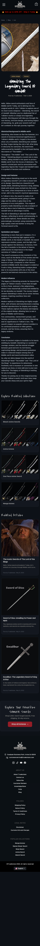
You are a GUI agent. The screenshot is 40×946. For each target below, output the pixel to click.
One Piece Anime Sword (12, 478)
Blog (9, 20)
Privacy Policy (20, 814)
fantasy (26, 76)
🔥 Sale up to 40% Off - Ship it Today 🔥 (20, 12)
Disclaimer (20, 827)
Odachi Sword (20, 855)
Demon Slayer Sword (20, 846)
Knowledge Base (20, 786)
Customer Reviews (20, 783)
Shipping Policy (20, 805)
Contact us (20, 777)
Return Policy (20, 808)
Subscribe (20, 780)
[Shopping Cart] (36, 4)
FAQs (20, 789)
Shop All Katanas (20, 726)
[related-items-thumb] (20, 411)
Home (3, 20)
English (19, 868)
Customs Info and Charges (20, 830)
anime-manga (16, 76)
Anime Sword (20, 852)
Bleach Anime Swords (11, 423)
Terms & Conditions (20, 811)
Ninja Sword (20, 849)
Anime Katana (8, 450)
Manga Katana (8, 505)
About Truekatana (20, 774)
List (15, 20)
